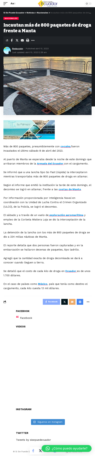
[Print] (27, 40)
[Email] (22, 40)
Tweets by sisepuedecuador (33, 439)
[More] (32, 40)
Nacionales (11, 18)
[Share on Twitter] (17, 40)
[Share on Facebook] (11, 40)
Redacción (17, 48)
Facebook (26, 318)
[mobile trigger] (6, 3)
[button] (67, 448)
